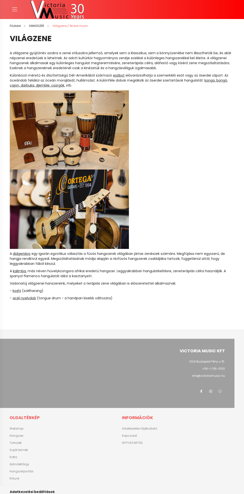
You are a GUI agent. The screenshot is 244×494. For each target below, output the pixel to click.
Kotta (13, 457)
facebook (201, 391)
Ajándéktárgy (19, 464)
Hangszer (16, 436)
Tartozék (16, 443)
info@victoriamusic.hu (208, 376)
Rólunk (14, 478)
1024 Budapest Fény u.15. (207, 361)
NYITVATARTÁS (132, 443)
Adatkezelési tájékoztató (139, 428)
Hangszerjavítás (22, 471)
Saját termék (19, 450)
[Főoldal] (15, 26)
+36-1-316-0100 (213, 369)
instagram (210, 391)
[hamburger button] (14, 9)
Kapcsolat (129, 435)
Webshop (16, 428)
